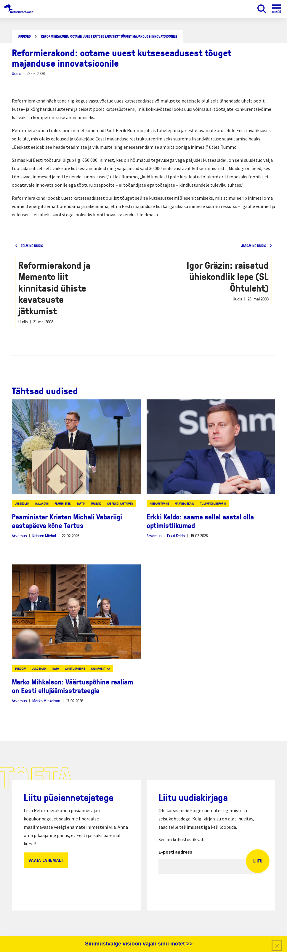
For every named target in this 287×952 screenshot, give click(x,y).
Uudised (24, 36)
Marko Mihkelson (46, 700)
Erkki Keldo (176, 535)
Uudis (16, 73)
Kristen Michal (44, 535)
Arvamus (19, 535)
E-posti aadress (175, 852)
